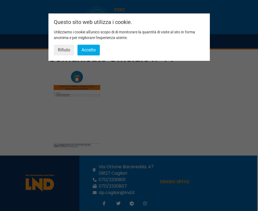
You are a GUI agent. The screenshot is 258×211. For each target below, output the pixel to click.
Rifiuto (64, 49)
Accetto (89, 49)
